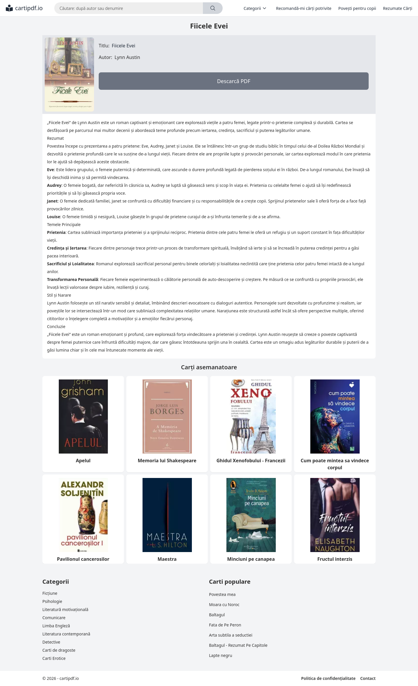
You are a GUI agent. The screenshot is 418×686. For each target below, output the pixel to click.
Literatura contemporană (66, 634)
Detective (51, 642)
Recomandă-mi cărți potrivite (303, 8)
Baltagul (217, 614)
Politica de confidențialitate (328, 678)
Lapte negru (220, 655)
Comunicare (53, 617)
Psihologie (52, 601)
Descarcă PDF (234, 81)
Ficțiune (49, 593)
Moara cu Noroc (224, 604)
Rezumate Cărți (397, 8)
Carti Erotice (54, 658)
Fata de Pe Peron (225, 625)
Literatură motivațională (65, 609)
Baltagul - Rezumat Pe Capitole (238, 645)
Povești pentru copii (357, 8)
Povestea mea (222, 594)
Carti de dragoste (58, 650)
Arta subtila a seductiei (230, 635)
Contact (368, 678)
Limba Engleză (56, 625)
